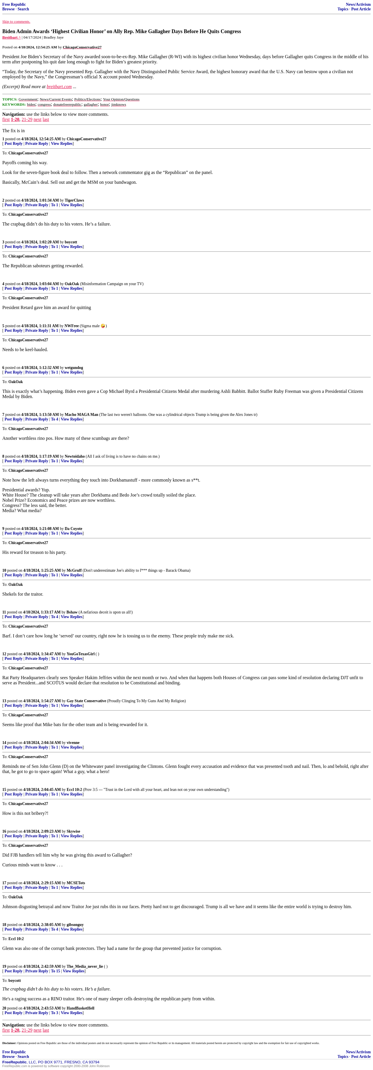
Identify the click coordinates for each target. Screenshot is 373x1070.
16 (4, 831)
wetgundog (74, 367)
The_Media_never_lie (85, 966)
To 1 (54, 205)
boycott (71, 242)
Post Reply (13, 143)
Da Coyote (73, 529)
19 (4, 966)
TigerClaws (74, 200)
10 (4, 570)
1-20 (15, 119)
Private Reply (36, 143)
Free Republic (14, 4)
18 (4, 925)
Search (23, 9)
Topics (343, 9)
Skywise (73, 831)
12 (4, 654)
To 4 (54, 419)
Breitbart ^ (11, 37)
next (37, 119)
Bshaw (72, 612)
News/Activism (358, 4)
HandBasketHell (80, 1008)
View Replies (62, 143)
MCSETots (76, 883)
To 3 (54, 1013)
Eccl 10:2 (74, 789)
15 (4, 789)
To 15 (55, 971)
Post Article (361, 9)
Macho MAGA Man (81, 414)
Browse (8, 9)
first (6, 119)
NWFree (72, 326)
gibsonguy (75, 925)
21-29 (27, 119)
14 (4, 743)
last (46, 119)
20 (4, 1008)
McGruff (74, 570)
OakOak (72, 284)
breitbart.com (59, 86)
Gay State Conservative (86, 701)
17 (4, 883)
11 (4, 612)
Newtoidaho (75, 456)
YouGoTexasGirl (81, 654)
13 (4, 701)
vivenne (73, 743)
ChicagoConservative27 (86, 139)
